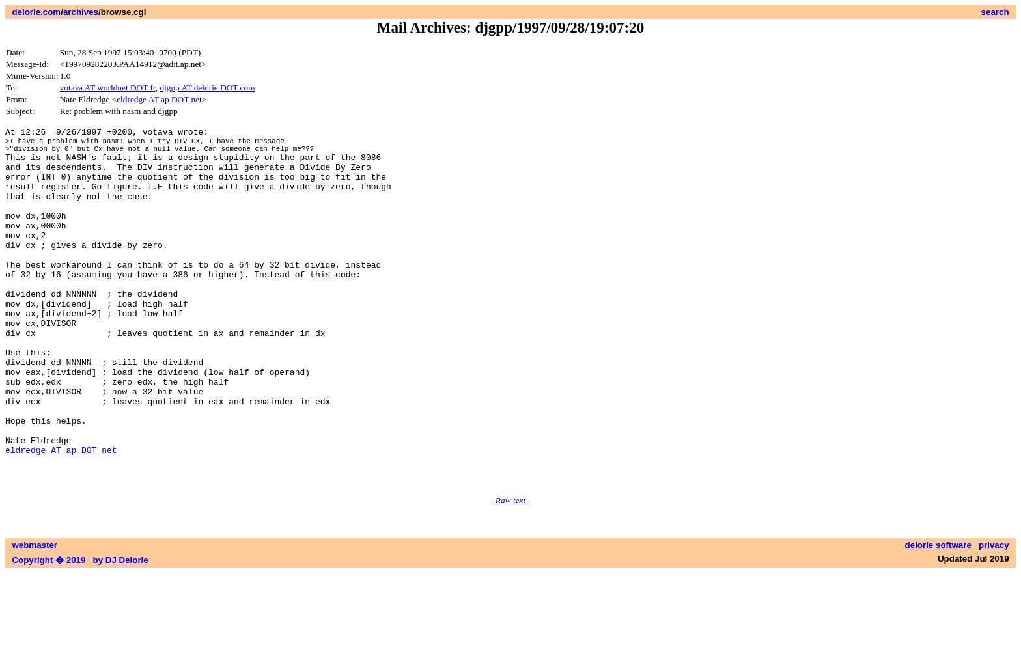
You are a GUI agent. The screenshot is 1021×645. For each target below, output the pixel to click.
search (995, 12)
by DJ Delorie (120, 632)
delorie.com (36, 12)
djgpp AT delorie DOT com (207, 87)
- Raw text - (510, 572)
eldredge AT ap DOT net (159, 99)
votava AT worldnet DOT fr (108, 87)
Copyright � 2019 (48, 632)
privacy (994, 617)
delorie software (938, 617)
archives (80, 12)
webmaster (34, 617)
